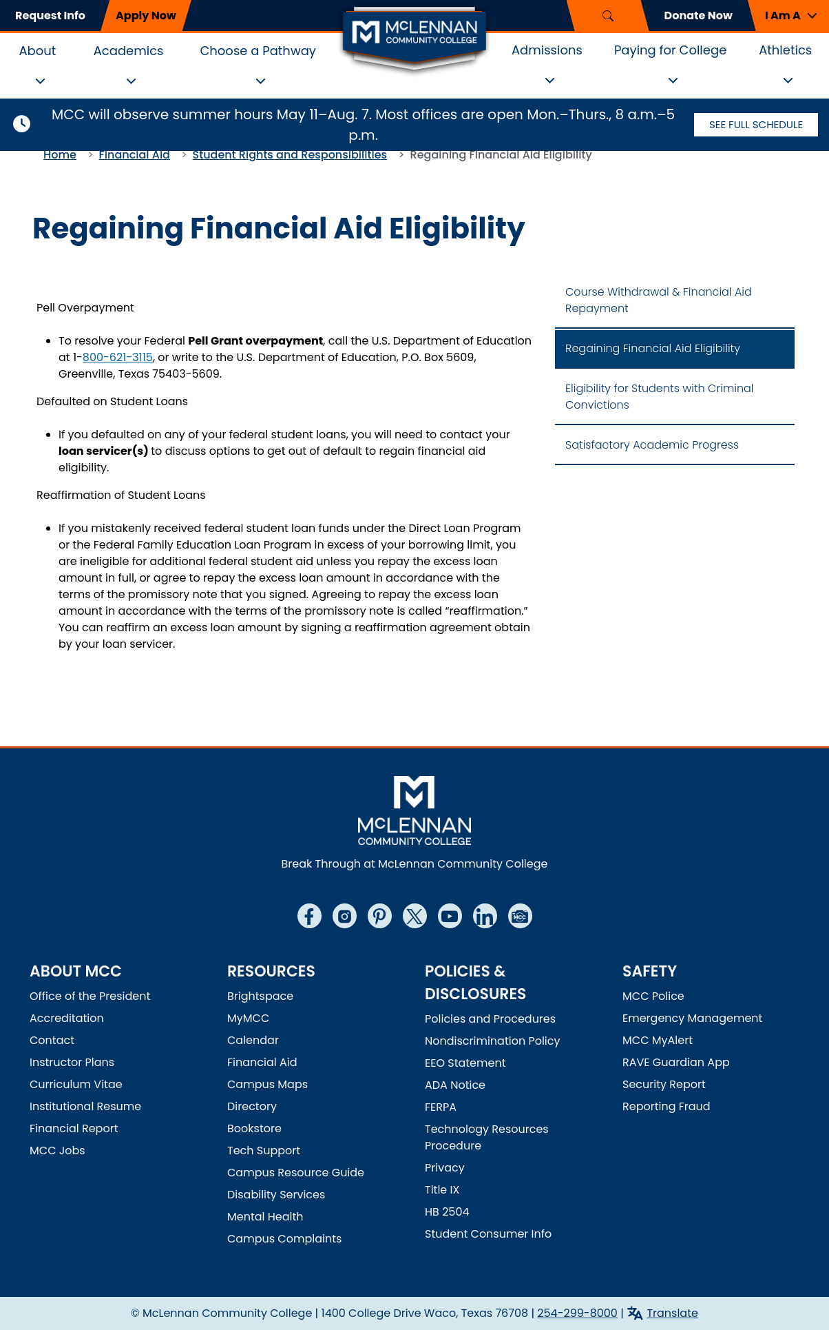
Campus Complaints (284, 1239)
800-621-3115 (118, 357)
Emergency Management (692, 1018)
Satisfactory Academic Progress (652, 445)
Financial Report (74, 1128)
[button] (788, 15)
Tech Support (263, 1150)
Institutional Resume (85, 1106)
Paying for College (670, 50)
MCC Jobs (57, 1150)
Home (59, 155)
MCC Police (653, 996)
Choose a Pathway (258, 50)
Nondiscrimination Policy (492, 1041)
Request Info (50, 15)
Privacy (445, 1168)
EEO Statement (465, 1063)
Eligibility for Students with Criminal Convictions (659, 396)
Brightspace (260, 996)
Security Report (664, 1084)
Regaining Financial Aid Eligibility (652, 348)
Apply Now (146, 15)
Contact (52, 1040)
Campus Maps (267, 1084)
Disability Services (276, 1195)
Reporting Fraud (666, 1106)
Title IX (442, 1190)
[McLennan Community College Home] (414, 40)
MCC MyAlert (657, 1040)
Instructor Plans (72, 1062)
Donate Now (698, 15)
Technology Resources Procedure (487, 1137)
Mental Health (265, 1217)
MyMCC (248, 1018)
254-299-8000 (577, 1313)
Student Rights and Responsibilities (290, 155)
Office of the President (90, 996)
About (37, 50)
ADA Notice (455, 1085)
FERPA (441, 1107)
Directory (252, 1106)
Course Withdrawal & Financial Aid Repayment (658, 300)
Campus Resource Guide (295, 1172)
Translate (672, 1313)
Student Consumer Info (488, 1234)
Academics (129, 50)
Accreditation (67, 1018)
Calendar (253, 1040)
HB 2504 (447, 1212)
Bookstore (254, 1128)
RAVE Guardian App (676, 1062)
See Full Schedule (756, 124)
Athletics (785, 50)
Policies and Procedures (490, 1019)
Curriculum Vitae (76, 1084)
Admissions (547, 50)
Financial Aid (134, 155)
